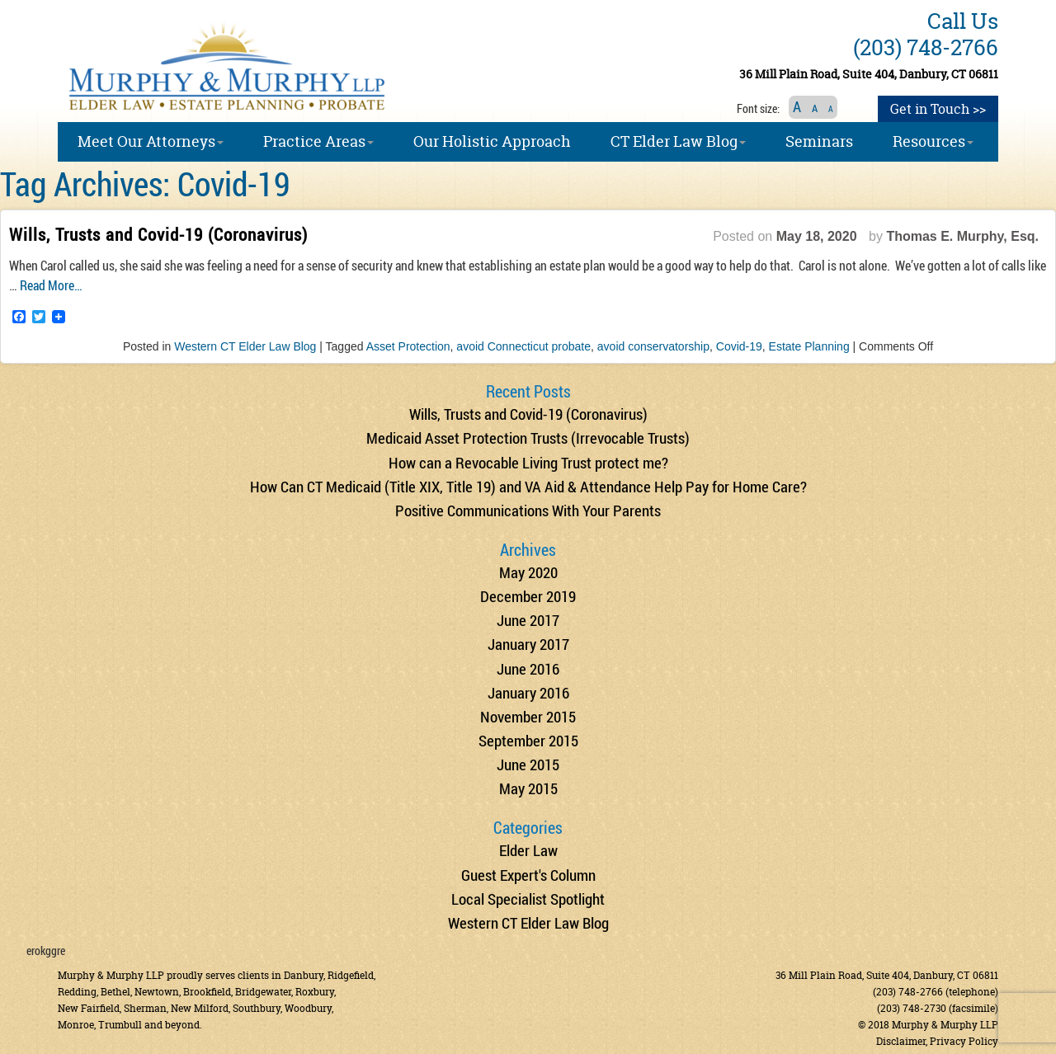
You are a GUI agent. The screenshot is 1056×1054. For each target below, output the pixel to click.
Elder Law (528, 850)
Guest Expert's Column (528, 874)
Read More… (51, 285)
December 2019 (528, 596)
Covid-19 (739, 346)
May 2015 (528, 788)
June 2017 (528, 619)
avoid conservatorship (653, 346)
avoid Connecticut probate (523, 346)
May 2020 (528, 572)
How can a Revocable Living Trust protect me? (528, 462)
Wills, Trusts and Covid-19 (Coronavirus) (158, 234)
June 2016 (528, 668)
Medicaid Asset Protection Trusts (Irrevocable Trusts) (528, 437)
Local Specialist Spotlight (528, 898)
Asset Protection (408, 346)
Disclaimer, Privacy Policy (937, 1041)
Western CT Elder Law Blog (245, 346)
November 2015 (528, 716)
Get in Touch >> (938, 109)
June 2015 (528, 764)
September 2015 (528, 740)
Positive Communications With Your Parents (528, 510)
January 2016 (528, 692)
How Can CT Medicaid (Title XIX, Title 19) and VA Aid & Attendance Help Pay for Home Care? (528, 486)
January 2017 (528, 643)
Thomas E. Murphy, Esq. (962, 236)
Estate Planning (809, 346)
